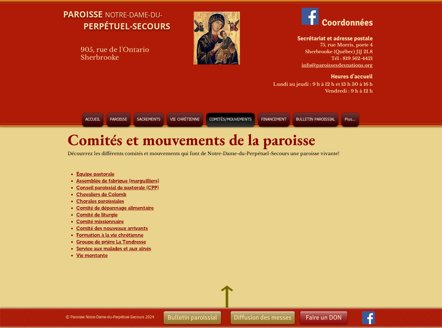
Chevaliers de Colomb (101, 194)
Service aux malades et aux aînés (113, 248)
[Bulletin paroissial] (192, 317)
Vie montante (92, 255)
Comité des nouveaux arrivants (112, 228)
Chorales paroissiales (100, 201)
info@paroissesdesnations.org (337, 65)
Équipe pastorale (95, 174)
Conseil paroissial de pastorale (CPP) (117, 187)
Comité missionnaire (100, 221)
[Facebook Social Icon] (310, 16)
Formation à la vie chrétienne (109, 235)
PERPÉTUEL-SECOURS (116, 26)
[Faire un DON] (323, 317)
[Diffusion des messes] (263, 317)
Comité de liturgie (97, 214)
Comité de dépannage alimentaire (115, 208)
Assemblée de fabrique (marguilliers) (117, 181)
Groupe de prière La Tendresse (111, 241)
